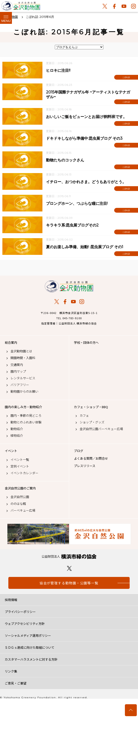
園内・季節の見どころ (25, 415)
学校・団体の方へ (86, 342)
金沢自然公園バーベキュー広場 (101, 429)
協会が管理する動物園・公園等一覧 (69, 583)
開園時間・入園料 (22, 358)
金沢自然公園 (19, 497)
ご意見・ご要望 (15, 683)
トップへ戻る (131, 710)
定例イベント (19, 466)
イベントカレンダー (24, 473)
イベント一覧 (19, 459)
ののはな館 (18, 504)
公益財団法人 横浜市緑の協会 (69, 556)
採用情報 (11, 599)
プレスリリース (84, 466)
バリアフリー (19, 385)
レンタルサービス (22, 378)
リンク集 (11, 671)
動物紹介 (16, 429)
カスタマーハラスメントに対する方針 (31, 659)
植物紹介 (16, 435)
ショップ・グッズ (92, 422)
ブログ (78, 451)
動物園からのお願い (24, 391)
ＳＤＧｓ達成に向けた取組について (29, 647)
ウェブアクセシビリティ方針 (25, 623)
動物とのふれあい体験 (25, 422)
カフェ (84, 415)
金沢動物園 (69, 286)
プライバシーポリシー (20, 611)
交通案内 (16, 365)
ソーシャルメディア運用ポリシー (28, 635)
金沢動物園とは (21, 351)
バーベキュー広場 (22, 510)
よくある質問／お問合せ (91, 458)
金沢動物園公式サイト (21, 7)
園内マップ (18, 371)
